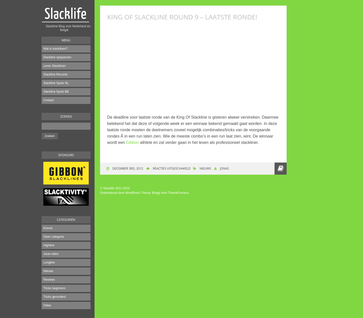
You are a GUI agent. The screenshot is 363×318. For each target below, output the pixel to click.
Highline (48, 245)
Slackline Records (55, 74)
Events (48, 228)
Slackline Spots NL (56, 83)
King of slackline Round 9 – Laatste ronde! (182, 16)
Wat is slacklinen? (55, 48)
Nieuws (48, 271)
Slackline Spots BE (56, 91)
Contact (48, 100)
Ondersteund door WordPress (120, 193)
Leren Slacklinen (54, 66)
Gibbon (132, 142)
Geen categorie (53, 236)
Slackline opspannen (57, 57)
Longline (49, 262)
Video (47, 305)
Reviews (49, 279)
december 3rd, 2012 (127, 168)
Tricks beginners (54, 288)
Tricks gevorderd (54, 297)
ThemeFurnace (178, 193)
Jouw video (50, 254)
